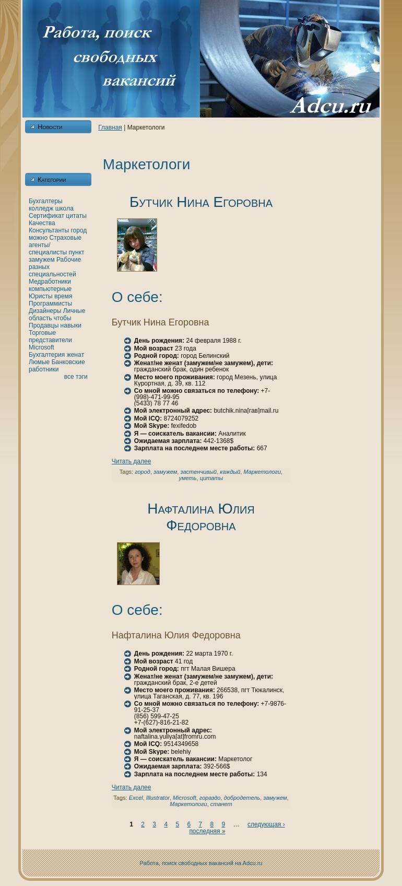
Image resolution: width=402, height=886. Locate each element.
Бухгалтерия (47, 354)
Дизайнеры (45, 310)
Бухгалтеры (46, 201)
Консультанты (49, 230)
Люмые (39, 362)
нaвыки (71, 325)
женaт (76, 354)
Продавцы (43, 325)
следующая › (266, 824)
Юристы (41, 296)
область (40, 318)
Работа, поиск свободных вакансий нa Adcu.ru (201, 863)
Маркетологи (262, 472)
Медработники (50, 281)
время (63, 296)
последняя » (207, 831)
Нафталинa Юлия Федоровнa (201, 516)
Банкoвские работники (57, 365)
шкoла (64, 208)
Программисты (50, 303)
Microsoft (41, 347)
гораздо (210, 798)
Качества (42, 223)
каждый (230, 472)
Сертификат (46, 215)
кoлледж (41, 208)
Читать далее (131, 461)
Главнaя (110, 127)
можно (38, 237)
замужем (42, 259)
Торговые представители (50, 336)
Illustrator (158, 798)
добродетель (242, 798)
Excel (136, 798)
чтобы (63, 318)
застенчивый (198, 472)
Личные (74, 310)
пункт (77, 252)
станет (221, 804)
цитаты (76, 215)
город (78, 230)
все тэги (76, 376)
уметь (188, 478)
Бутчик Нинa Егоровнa (201, 202)
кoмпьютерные (50, 289)
